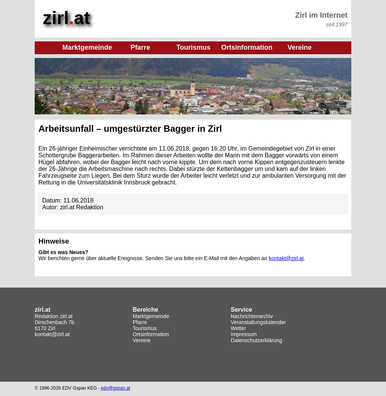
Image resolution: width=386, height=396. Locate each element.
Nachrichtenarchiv (252, 316)
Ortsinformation (151, 334)
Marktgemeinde (151, 316)
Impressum (244, 334)
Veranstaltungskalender (258, 322)
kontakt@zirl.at (286, 258)
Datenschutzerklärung (256, 340)
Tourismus (145, 328)
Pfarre (140, 322)
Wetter (238, 328)
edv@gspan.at (115, 387)
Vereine (141, 340)
